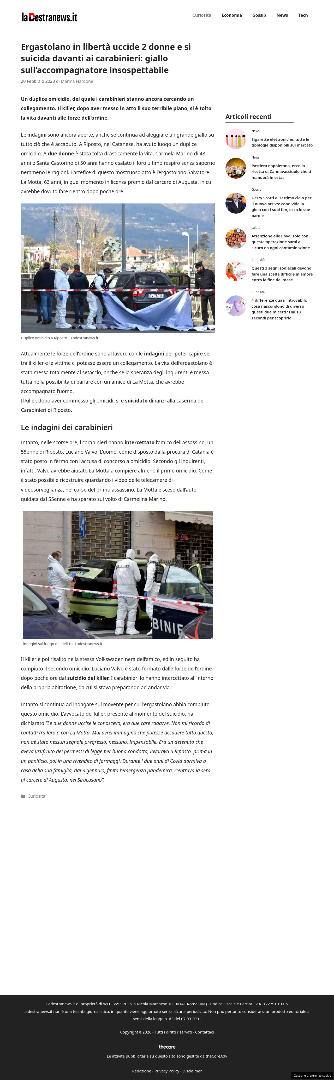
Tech (303, 15)
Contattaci (204, 1032)
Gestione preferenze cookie (312, 1075)
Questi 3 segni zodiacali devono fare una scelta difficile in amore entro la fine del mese (282, 273)
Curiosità (202, 15)
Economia (232, 15)
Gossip (259, 15)
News (282, 15)
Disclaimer (192, 1070)
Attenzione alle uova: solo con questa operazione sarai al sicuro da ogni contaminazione (281, 241)
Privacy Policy (166, 1070)
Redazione (141, 1070)
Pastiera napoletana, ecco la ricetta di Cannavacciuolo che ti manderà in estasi (281, 171)
